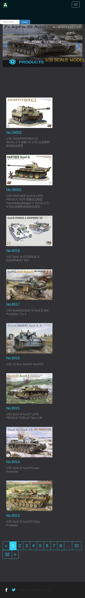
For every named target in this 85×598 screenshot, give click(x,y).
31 (76, 545)
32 (7, 554)
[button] (6, 46)
